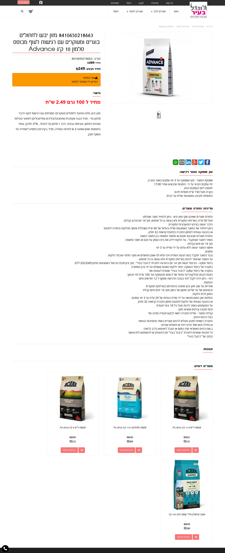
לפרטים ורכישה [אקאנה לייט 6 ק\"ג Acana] (83, 444)
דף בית (210, 26)
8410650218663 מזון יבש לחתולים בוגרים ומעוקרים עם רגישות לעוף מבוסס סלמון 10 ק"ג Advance (56, 42)
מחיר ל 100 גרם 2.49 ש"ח (72, 102)
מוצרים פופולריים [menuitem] (204, 476)
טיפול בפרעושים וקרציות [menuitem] (201, 515)
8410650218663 (82, 59)
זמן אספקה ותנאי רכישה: (196, 172)
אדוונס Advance (166, 26)
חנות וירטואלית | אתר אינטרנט (90, 546)
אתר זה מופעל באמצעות (113, 547)
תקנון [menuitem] (141, 3)
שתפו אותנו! (95, 480)
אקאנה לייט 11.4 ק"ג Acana (189, 421)
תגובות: (208, 349)
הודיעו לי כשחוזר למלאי (85, 82)
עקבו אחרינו (102, 468)
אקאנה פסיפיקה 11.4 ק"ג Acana (138, 421)
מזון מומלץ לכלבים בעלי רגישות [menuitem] (198, 520)
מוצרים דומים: (203, 366)
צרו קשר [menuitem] (169, 3)
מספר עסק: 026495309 (147, 484)
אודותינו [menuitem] (154, 3)
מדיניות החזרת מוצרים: (197, 208)
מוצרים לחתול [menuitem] (135, 11)
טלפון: (158, 489)
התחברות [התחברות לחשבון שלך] (23, 2)
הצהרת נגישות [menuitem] (205, 525)
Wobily (123, 546)
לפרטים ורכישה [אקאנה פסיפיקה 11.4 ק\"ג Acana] (134, 444)
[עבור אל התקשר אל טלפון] (5, 548)
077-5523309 (147, 489)
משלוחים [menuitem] (115, 3)
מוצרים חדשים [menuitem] (206, 486)
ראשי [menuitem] (176, 11)
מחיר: (94, 62)
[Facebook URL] (41, 3)
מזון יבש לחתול (182, 26)
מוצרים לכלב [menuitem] (158, 11)
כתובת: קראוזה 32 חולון (148, 480)
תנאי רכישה (155, 493)
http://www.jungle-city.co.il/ (93, 476)
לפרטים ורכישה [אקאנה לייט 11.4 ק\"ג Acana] (186, 444)
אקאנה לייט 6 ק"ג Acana (87, 421)
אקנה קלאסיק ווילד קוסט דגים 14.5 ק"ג (35, 421)
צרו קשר (155, 468)
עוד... (55, 468)
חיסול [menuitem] (128, 3)
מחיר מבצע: (93, 69)
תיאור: (96, 93)
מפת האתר (205, 468)
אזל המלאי (89, 78)
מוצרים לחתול (198, 26)
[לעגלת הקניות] (31, 11)
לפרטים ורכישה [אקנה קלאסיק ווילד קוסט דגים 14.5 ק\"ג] (31, 444)
